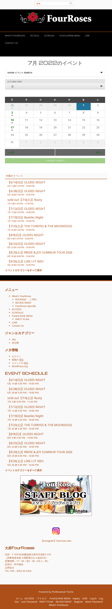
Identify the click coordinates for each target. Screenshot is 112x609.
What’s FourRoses (15, 35)
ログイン (16, 356)
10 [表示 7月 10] (12, 120)
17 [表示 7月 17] (12, 127)
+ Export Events (55, 160)
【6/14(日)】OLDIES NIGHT (26, 182)
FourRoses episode (25, 306)
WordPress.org (20, 366)
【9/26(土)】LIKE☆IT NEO (25, 261)
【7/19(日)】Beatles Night (25, 217)
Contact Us (11, 42)
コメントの (20, 363)
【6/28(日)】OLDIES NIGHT (26, 191)
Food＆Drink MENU (69, 35)
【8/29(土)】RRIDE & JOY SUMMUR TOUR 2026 (39, 252)
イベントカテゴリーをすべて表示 (23, 270)
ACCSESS (34, 35)
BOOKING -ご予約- (26, 299)
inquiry (76, 598)
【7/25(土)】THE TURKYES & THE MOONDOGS (39, 226)
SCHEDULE (49, 35)
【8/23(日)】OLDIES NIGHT (26, 244)
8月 (99, 152)
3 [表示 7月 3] (12, 112)
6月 (11, 152)
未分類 (15, 342)
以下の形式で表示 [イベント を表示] (14, 81)
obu (14, 339)
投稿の (17, 359)
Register (78, 601)
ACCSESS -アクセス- (35, 598)
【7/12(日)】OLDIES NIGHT (26, 209)
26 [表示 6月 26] (12, 105)
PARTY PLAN (22, 319)
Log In (93, 598)
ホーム (19, 598)
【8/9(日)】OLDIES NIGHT (25, 235)
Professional (58, 591)
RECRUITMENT (23, 302)
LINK (87, 35)
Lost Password (29, 601)
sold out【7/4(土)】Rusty (24, 200)
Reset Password (94, 601)
